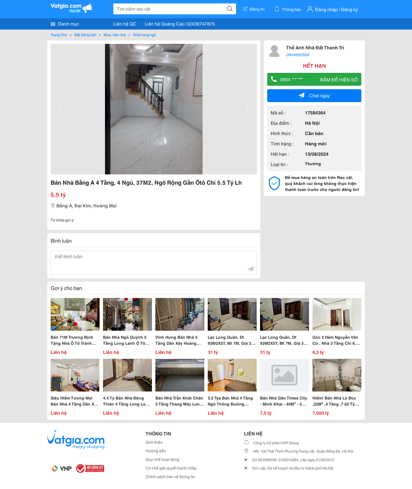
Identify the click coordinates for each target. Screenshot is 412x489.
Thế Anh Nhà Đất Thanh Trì (315, 47)
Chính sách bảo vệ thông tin (170, 476)
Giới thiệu (154, 442)
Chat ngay (314, 95)
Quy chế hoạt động (162, 459)
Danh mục (65, 23)
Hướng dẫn (156, 450)
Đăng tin (254, 9)
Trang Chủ (59, 34)
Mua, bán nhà (115, 34)
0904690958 (297, 54)
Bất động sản (85, 34)
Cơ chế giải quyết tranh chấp (171, 468)
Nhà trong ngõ (144, 34)
